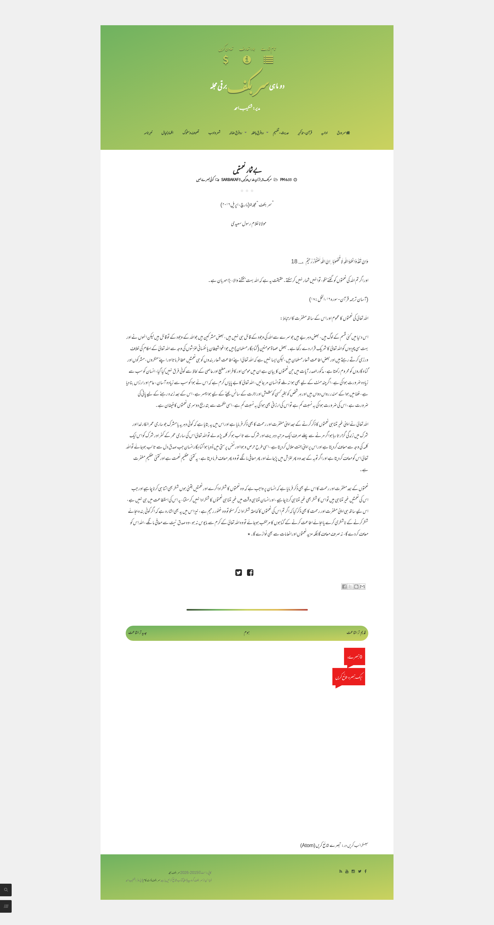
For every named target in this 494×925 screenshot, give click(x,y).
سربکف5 (267, 179)
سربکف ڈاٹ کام (151, 880)
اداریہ (324, 133)
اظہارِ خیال (167, 133)
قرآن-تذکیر (305, 133)
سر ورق (343, 133)
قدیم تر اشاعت (356, 633)
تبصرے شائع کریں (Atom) (320, 846)
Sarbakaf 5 (231, 179)
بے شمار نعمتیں (247, 170)
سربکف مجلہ (174, 873)
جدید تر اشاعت (137, 633)
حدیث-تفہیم (281, 133)
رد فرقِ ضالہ (235, 133)
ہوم (247, 633)
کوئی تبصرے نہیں (204, 179)
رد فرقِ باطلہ (257, 133)
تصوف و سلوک (190, 133)
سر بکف (248, 85)
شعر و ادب (214, 133)
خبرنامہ (148, 133)
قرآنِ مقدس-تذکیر (251, 179)
